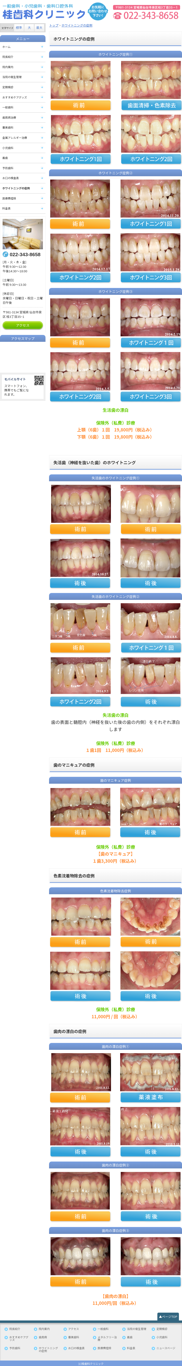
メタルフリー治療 (107, 1337)
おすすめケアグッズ (14, 97)
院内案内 (7, 67)
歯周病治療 (9, 117)
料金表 (6, 208)
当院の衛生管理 (12, 77)
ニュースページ (165, 1347)
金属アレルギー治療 (14, 137)
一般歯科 (7, 107)
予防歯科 (7, 168)
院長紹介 (7, 57)
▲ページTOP (168, 1315)
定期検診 (7, 87)
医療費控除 (9, 198)
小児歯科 (7, 147)
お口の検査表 (10, 178)
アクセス (22, 324)
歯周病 (43, 1336)
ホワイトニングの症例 (16, 188)
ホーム (6, 47)
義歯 (5, 157)
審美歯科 (7, 127)
